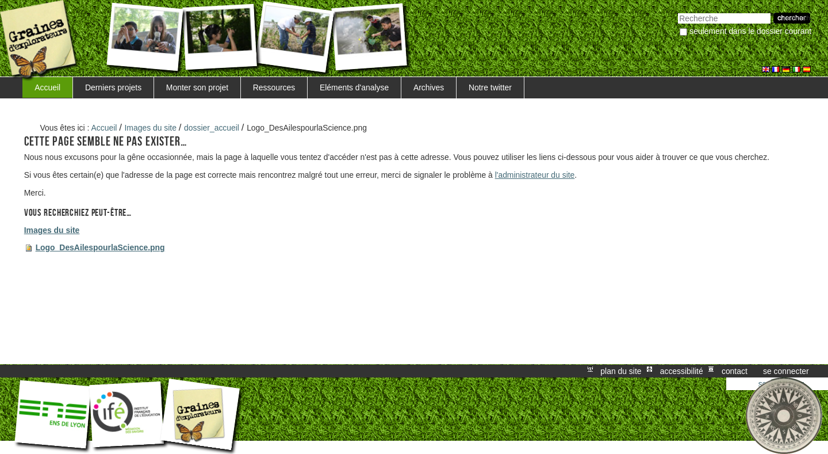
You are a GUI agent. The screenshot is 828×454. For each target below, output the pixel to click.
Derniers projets (113, 87)
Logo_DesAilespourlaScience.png (100, 247)
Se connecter (786, 371)
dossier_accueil (211, 127)
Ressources (274, 87)
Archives (428, 87)
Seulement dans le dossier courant (750, 31)
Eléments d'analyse (354, 87)
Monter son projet (197, 87)
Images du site (151, 127)
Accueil (47, 87)
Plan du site (620, 371)
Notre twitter (490, 87)
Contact (734, 371)
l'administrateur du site (535, 175)
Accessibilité (681, 371)
